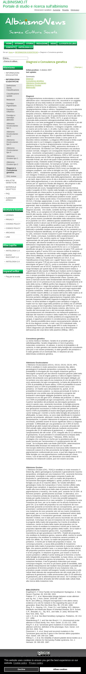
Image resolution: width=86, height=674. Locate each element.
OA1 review (11, 176)
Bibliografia (30, 87)
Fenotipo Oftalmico (10, 110)
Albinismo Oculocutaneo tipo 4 (12, 150)
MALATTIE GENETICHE (11, 181)
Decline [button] (21, 669)
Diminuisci (75, 10)
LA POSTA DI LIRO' (67, 43)
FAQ (8, 193)
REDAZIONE (42, 43)
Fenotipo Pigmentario (11, 104)
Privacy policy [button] (36, 663)
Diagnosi (29, 79)
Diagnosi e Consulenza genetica (12, 170)
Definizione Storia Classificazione (13, 87)
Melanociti (11, 100)
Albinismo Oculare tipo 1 (12, 157)
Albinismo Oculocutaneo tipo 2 (12, 134)
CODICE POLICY (13, 228)
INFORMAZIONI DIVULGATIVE (12, 74)
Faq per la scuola (13, 276)
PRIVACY (10, 219)
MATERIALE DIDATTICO (11, 188)
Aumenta (56, 10)
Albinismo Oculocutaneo (36, 83)
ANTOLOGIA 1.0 (13, 251)
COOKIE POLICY (13, 224)
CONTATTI (10, 47)
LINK (8, 237)
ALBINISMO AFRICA (11, 199)
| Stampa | (78, 67)
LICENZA (10, 215)
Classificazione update (13, 95)
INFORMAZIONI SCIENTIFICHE (26, 52)
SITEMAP (19, 43)
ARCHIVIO (10, 233)
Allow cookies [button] (60, 669)
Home (9, 43)
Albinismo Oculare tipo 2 (12, 163)
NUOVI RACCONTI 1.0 (12, 256)
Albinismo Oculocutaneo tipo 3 (12, 142)
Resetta (65, 10)
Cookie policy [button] (20, 663)
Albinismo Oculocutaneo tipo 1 (12, 125)
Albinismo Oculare (33, 85)
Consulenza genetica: (35, 81)
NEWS (53, 43)
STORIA (29, 43)
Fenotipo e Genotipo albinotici (11, 117)
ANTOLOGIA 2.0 (25, 47)
